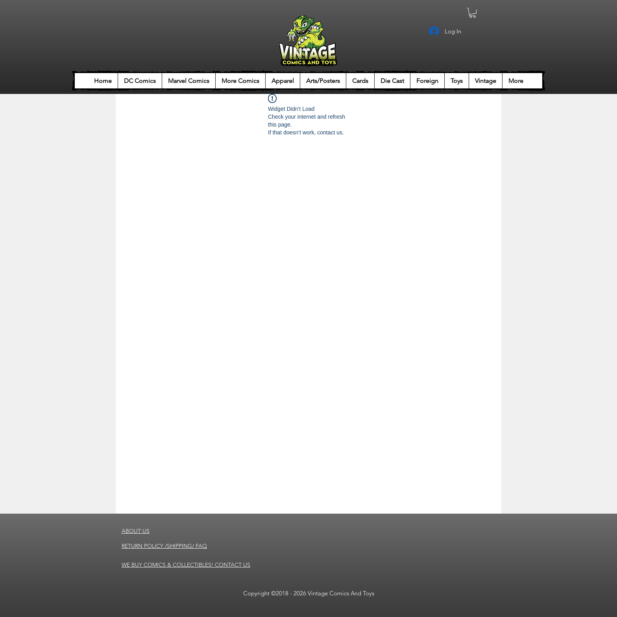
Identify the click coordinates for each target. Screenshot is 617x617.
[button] (472, 13)
